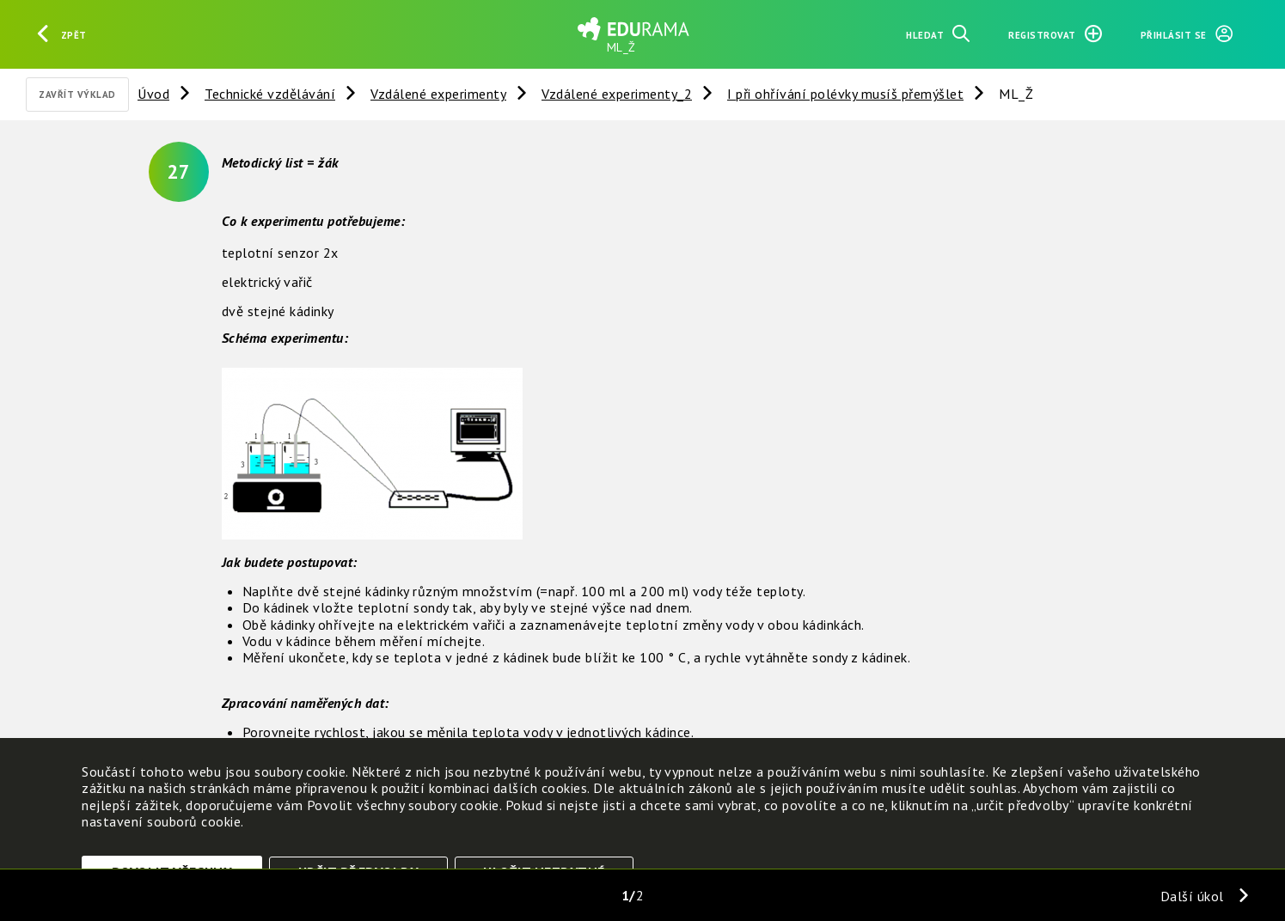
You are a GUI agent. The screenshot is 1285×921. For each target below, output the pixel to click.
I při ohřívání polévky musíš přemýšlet (845, 93)
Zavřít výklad (77, 94)
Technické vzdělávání (270, 93)
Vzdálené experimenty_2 (617, 93)
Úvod (153, 93)
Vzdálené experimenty (438, 93)
